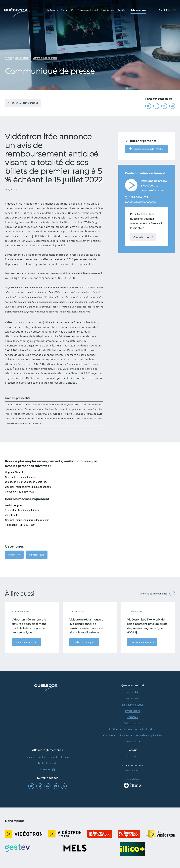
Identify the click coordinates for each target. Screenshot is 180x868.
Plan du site (131, 770)
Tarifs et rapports (47, 763)
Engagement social (132, 704)
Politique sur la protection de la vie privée (132, 729)
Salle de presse (132, 723)
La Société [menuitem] (52, 10)
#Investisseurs (36, 554)
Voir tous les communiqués (157, 593)
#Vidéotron (14, 554)
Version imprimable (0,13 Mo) (146, 148)
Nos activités (133, 698)
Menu (170, 10)
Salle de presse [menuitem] (138, 10)
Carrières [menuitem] (122, 10)
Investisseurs (132, 710)
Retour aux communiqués (24, 102)
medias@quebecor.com (140, 202)
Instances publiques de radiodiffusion (47, 757)
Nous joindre (132, 741)
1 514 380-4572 (139, 197)
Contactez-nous (142, 237)
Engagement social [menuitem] (88, 10)
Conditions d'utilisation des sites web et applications (132, 735)
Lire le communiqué (25, 642)
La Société (132, 692)
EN (160, 10)
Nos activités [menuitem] (67, 10)
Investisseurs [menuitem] (108, 10)
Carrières (132, 716)
